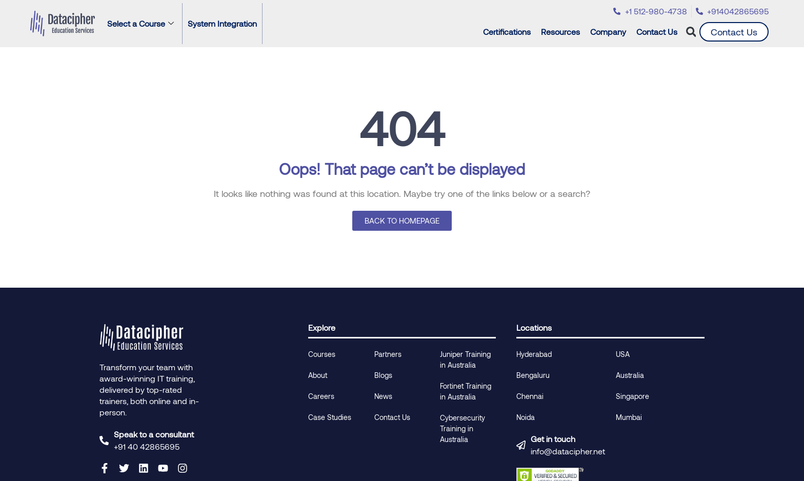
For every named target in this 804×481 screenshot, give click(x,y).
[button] (690, 32)
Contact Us (656, 31)
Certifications (509, 32)
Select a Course (140, 23)
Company (610, 32)
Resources (563, 32)
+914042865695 (738, 11)
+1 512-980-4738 (656, 11)
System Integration (222, 23)
